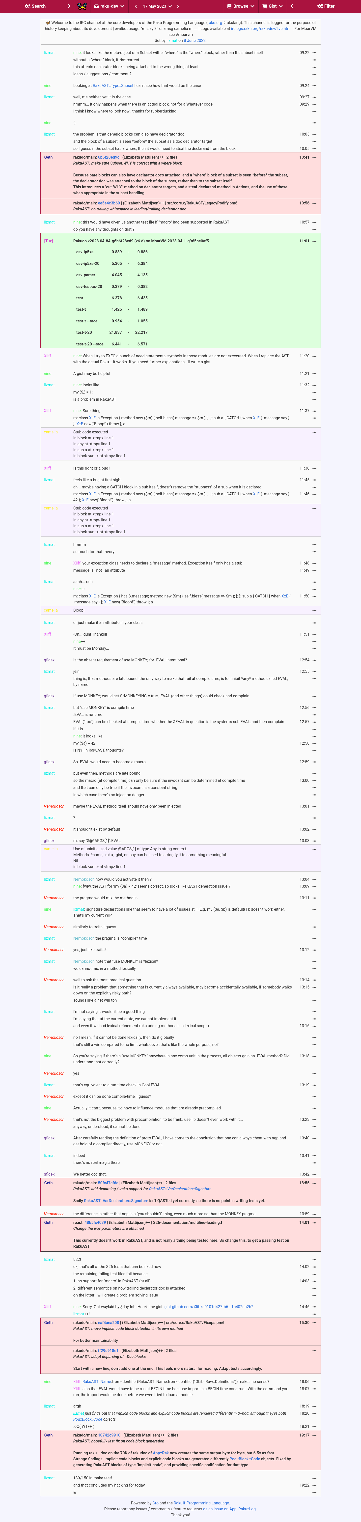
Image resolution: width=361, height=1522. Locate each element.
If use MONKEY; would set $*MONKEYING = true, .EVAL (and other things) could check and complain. (161, 696)
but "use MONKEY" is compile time (103, 707)
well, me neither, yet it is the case (102, 97)
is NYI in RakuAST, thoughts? (98, 750)
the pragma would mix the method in (105, 898)
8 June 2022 (195, 40)
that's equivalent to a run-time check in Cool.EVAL (116, 1085)
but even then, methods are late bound (106, 773)
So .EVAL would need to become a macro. (110, 762)
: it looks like (88, 736)
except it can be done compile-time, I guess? (112, 1096)
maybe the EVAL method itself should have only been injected (127, 806)
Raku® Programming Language (201, 1503)
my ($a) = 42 (84, 743)
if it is (78, 729)
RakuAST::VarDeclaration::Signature (180, 1188)
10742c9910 (109, 1435)
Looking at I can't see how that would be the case (137, 85)
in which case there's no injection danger (108, 794)
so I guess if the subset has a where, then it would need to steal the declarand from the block (154, 148)
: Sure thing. (87, 410)
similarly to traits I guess (94, 927)
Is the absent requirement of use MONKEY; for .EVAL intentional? (130, 660)
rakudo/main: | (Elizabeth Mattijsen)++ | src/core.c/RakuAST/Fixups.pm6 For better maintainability (148, 1331)
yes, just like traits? (90, 949)
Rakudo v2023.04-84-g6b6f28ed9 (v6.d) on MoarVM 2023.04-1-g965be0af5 (141, 293)
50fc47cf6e (108, 1183)
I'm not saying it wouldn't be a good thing (109, 1011)
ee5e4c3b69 (109, 203)
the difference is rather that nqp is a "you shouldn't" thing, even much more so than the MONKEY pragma (164, 1214)
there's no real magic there (96, 1162)
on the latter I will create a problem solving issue (115, 1295)
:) (74, 122)
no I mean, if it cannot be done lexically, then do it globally (123, 1037)
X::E (92, 418)
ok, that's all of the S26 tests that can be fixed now (117, 1266)
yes (76, 1073)
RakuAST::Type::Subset (113, 85)
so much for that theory (93, 551)
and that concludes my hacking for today (109, 1485)
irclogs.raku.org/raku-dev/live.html (261, 28)
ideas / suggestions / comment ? (102, 74)
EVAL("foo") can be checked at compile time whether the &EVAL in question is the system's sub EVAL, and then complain (178, 721)
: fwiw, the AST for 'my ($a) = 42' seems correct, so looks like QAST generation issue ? (151, 886)
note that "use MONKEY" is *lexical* (115, 961)
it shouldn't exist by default (96, 829)
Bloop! (78, 610)
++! (81, 1314)
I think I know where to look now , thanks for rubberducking (124, 111)
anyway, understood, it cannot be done (106, 1126)
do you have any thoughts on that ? (104, 229)
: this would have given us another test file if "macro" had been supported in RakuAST (151, 222)
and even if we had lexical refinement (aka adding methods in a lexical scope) (141, 1025)
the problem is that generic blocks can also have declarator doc (128, 134)
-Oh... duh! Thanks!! (90, 634)
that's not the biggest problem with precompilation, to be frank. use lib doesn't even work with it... (158, 1119)
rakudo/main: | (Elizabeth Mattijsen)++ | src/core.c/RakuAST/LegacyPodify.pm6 (155, 206)
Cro (155, 1503)
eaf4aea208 (108, 1322)
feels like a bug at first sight (97, 480)
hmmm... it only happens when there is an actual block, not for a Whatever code (143, 104)
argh (77, 1406)
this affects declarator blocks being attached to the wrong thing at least (135, 66)
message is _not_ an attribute (99, 570)
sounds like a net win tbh (95, 1000)
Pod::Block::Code (87, 1419)
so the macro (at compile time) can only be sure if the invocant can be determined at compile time (159, 780)
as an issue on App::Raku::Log (229, 1509)
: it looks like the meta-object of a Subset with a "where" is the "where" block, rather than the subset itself (168, 52)
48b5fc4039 (95, 1222)
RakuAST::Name (97, 1381)
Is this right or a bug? (91, 468)
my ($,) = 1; (83, 392)
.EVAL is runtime (87, 714)
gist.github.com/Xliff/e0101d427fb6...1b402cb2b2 (209, 1306)
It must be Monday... (91, 648)
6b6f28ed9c (108, 157)
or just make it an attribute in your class (107, 622)
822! (77, 1259)
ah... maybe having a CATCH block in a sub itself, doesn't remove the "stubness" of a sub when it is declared (167, 487)
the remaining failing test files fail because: (111, 1273)
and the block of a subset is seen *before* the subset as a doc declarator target (142, 141)
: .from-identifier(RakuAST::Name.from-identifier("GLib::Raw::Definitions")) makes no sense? (171, 1381)
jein (76, 671)
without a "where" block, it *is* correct (106, 59)
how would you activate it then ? (112, 879)
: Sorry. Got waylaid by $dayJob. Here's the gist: (163, 1306)
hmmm (79, 544)
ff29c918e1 (108, 1350)
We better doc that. (90, 1174)
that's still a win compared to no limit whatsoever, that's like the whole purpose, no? (146, 1044)
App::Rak (161, 1453)
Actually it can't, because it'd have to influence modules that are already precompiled (147, 1108)
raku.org (215, 22)
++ (79, 589)
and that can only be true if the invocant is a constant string (125, 787)
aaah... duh (83, 581)
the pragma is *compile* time (110, 938)
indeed (79, 1155)
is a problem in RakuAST (94, 399)
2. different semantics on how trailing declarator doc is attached (129, 1288)
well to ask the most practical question (107, 980)
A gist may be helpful (91, 373)
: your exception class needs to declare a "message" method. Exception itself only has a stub (158, 563)
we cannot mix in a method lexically (104, 968)
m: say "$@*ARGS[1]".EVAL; (97, 840)
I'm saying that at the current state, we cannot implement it (124, 1018)
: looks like (86, 385)
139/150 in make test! (92, 1478)
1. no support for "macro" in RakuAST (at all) (112, 1281)
